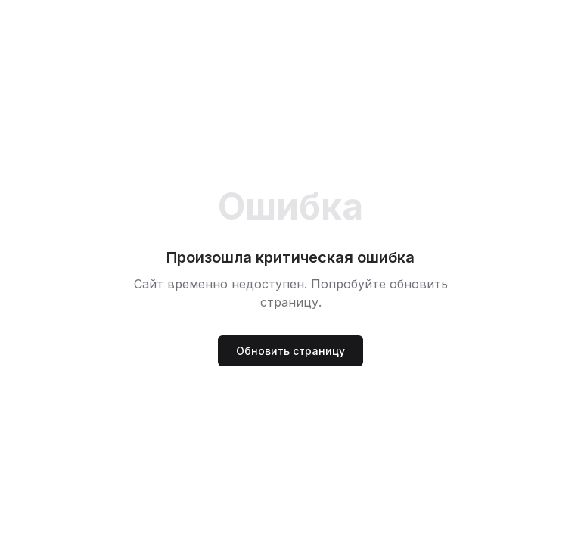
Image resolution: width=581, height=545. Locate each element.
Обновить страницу (290, 350)
